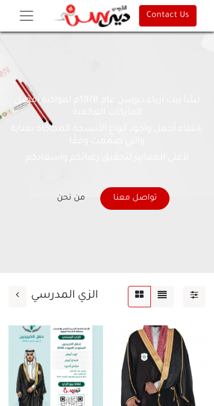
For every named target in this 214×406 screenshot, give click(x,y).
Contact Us (167, 15)
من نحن (71, 198)
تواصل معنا (135, 198)
